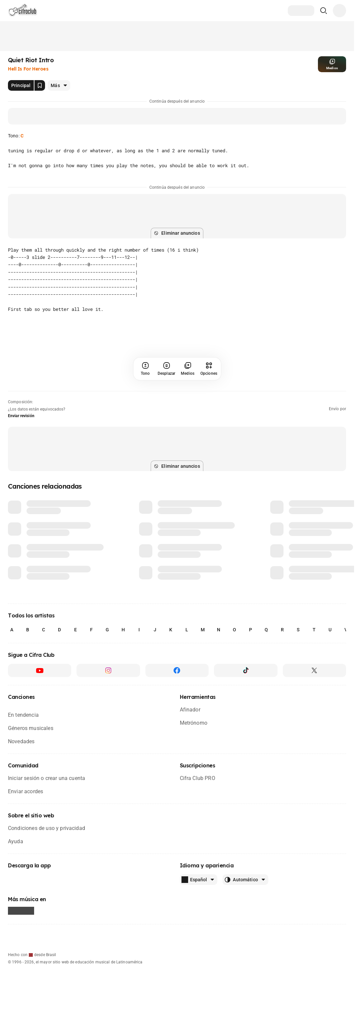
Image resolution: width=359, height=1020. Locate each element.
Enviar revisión (21, 415)
